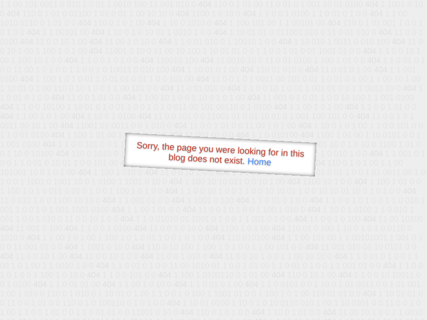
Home (259, 161)
